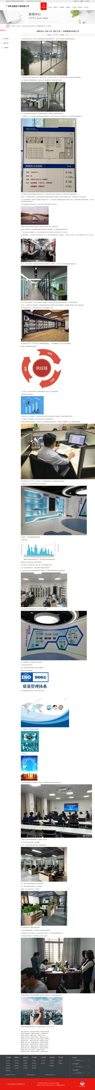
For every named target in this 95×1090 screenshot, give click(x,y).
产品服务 (68, 5)
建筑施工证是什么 (25, 1040)
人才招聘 (43, 1060)
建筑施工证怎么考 (41, 1035)
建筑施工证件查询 (35, 1037)
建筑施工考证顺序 (25, 1044)
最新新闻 (5, 34)
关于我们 (50, 5)
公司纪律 (51, 1063)
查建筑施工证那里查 (35, 1033)
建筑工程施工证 (32, 1049)
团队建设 (51, 1065)
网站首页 (44, 5)
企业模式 (17, 1068)
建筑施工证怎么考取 (34, 1040)
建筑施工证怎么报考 (44, 1037)
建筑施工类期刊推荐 (35, 1031)
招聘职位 (25, 1060)
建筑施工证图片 (33, 1035)
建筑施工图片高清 (35, 1046)
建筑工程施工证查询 (25, 1031)
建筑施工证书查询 (25, 1035)
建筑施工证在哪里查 (25, 1033)
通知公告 (5, 43)
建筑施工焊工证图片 (25, 1047)
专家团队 (8, 1068)
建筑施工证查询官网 (35, 1051)
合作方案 (34, 1065)
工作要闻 (51, 1060)
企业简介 (8, 1060)
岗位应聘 (43, 1063)
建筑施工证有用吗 (40, 1049)
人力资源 (74, 5)
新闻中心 (56, 5)
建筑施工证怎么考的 (25, 1042)
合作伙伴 (25, 1065)
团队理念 (34, 1068)
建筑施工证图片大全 (25, 1046)
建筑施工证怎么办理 (25, 1038)
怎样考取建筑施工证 (35, 1042)
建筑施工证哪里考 (44, 1042)
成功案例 (62, 5)
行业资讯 (5, 38)
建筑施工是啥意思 (44, 1051)
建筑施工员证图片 (35, 1047)
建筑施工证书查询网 (25, 1051)
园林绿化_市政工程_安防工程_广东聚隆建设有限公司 (34, 26)
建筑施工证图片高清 (34, 1044)
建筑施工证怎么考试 (44, 1040)
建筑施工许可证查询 (25, 1037)
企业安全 (60, 1060)
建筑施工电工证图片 (44, 1044)
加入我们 (34, 1063)
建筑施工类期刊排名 (45, 1031)
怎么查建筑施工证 (44, 1033)
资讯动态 (80, 5)
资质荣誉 (8, 1065)
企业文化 (86, 5)
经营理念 (25, 1068)
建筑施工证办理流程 (35, 1038)
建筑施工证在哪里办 (44, 1047)
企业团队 (25, 1063)
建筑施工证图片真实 (44, 1046)
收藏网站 (81, 1)
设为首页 (87, 1)
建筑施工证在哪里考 (45, 1038)
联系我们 (76, 1)
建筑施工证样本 (24, 1049)
